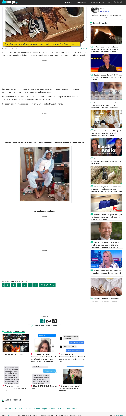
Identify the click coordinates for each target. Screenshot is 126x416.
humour (74, 408)
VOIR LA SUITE (47, 285)
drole (62, 408)
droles (67, 408)
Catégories (80, 2)
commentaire (53, 408)
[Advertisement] (44, 74)
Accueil (68, 2)
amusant (29, 408)
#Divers (84, 48)
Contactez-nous (97, 2)
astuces (37, 408)
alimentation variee (16, 408)
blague (44, 408)
